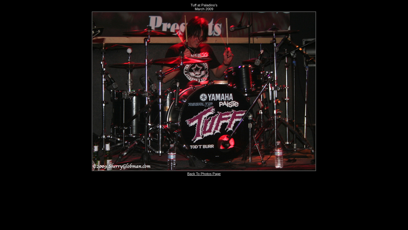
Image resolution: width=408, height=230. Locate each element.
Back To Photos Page (204, 174)
